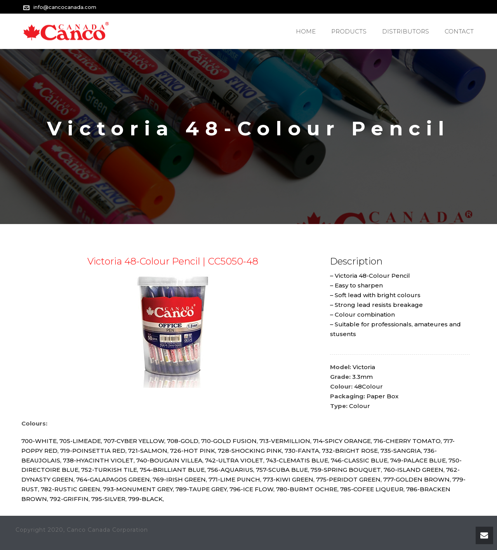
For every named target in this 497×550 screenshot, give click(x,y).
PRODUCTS (349, 31)
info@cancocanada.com (64, 7)
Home (306, 31)
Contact (459, 31)
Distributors (405, 31)
